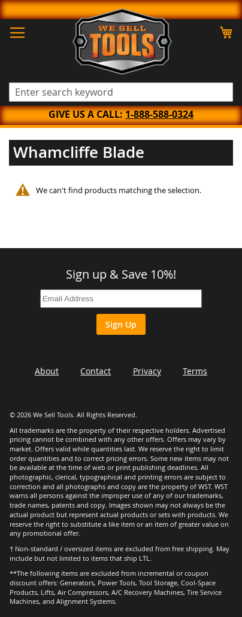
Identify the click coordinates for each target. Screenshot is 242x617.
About (47, 371)
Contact (95, 371)
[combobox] (121, 92)
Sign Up (121, 324)
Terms (195, 371)
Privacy (147, 371)
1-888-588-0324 (159, 114)
